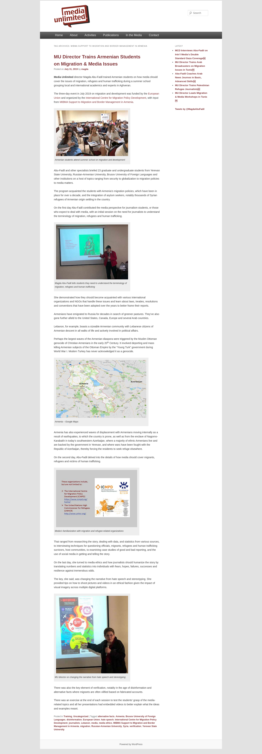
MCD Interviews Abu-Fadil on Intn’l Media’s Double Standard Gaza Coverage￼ (191, 54)
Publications (111, 35)
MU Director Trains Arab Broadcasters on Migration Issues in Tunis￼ (190, 66)
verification (135, 726)
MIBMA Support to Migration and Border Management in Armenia (96, 102)
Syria (125, 726)
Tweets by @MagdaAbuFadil (190, 109)
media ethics (105, 723)
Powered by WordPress (131, 744)
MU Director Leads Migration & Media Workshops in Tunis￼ (191, 97)
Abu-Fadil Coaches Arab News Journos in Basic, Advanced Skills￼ (188, 77)
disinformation (74, 719)
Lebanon (85, 723)
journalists (74, 723)
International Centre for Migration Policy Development (116, 97)
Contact (154, 35)
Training (67, 716)
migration (85, 726)
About (74, 35)
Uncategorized (80, 716)
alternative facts (106, 716)
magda (84, 69)
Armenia (120, 716)
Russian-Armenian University (106, 726)
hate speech (107, 719)
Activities (90, 35)
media (94, 723)
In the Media (134, 35)
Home (59, 35)
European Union (91, 719)
